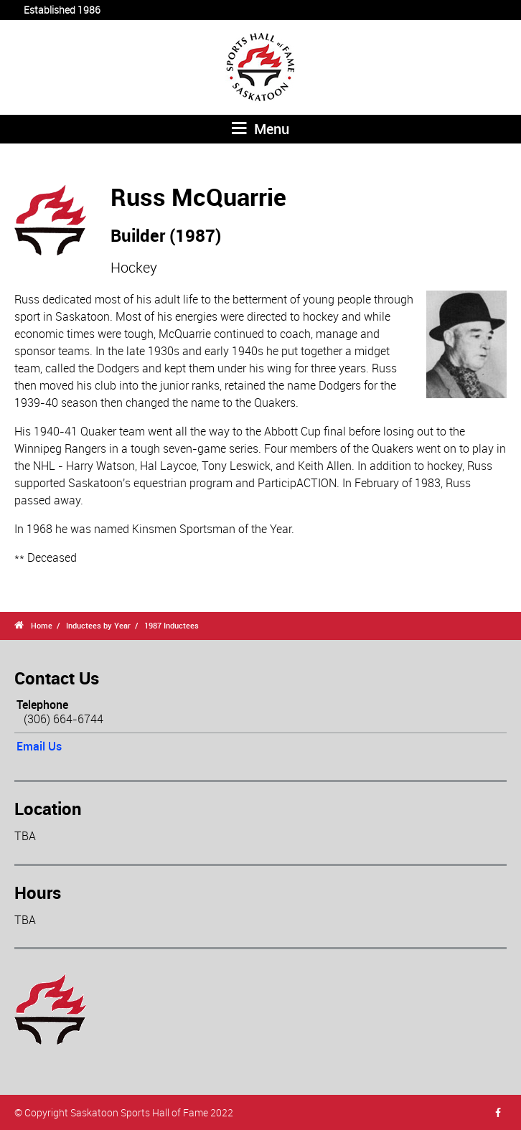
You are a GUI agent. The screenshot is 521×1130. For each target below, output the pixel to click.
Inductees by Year (98, 625)
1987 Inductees (171, 625)
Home (41, 625)
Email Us (39, 746)
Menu (260, 128)
